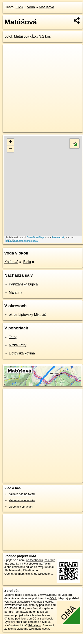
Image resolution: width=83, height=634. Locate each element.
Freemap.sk (58, 237)
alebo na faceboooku (22, 500)
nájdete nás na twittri (22, 494)
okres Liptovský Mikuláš (27, 314)
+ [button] (10, 142)
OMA (20, 7)
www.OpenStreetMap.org (56, 594)
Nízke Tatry (17, 345)
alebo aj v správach (21, 506)
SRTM (46, 621)
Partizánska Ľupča (23, 284)
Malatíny (15, 292)
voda (31, 7)
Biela (27, 262)
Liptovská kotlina (22, 353)
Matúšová (46, 7)
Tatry (13, 337)
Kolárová (11, 262)
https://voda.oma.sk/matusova (22, 241)
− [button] (10, 148)
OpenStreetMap (35, 237)
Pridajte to (34, 625)
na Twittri (45, 563)
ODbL (53, 598)
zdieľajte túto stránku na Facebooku (29, 561)
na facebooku (34, 560)
